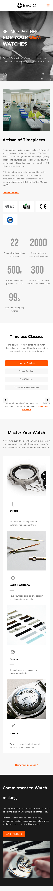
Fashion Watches (26, 363)
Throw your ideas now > (26, 765)
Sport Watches (26, 379)
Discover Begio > (11, 192)
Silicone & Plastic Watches (26, 387)
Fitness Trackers (26, 371)
